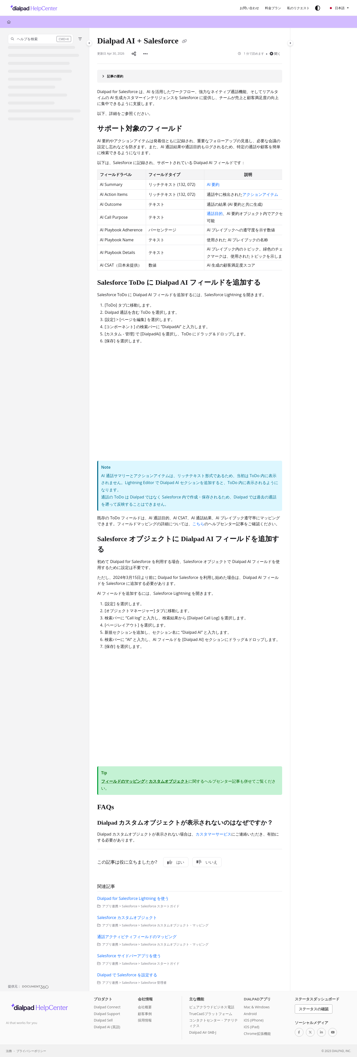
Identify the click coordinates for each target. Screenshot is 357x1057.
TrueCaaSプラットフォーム (210, 1013)
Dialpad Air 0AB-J (202, 1032)
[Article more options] (145, 54)
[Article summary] (189, 76)
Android (250, 1013)
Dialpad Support (107, 1013)
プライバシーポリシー (31, 1051)
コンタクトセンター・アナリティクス (213, 1023)
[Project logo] (32, 8)
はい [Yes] (175, 862)
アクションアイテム (260, 194)
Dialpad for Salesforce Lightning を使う (133, 898)
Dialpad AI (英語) (107, 1026)
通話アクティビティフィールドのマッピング (137, 936)
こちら (198, 524)
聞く (275, 53)
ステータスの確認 (313, 1008)
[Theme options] (318, 8)
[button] (40, 39)
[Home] (9, 21)
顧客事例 (145, 1013)
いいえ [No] (207, 862)
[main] (189, 509)
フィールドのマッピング (123, 781)
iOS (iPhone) (253, 1020)
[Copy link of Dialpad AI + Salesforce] (184, 42)
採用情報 (145, 1020)
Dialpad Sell (103, 1020)
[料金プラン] (273, 7)
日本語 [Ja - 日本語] (337, 8)
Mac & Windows (256, 1007)
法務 (9, 1051)
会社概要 (145, 1007)
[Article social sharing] (134, 54)
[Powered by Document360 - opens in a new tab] (28, 986)
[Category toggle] (89, 43)
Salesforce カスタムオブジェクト (127, 917)
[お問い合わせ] (249, 7)
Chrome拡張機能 (257, 1033)
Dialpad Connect (107, 1007)
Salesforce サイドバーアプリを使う (129, 955)
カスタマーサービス (213, 834)
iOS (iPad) (251, 1026)
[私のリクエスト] (298, 7)
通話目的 (215, 213)
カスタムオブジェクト (168, 781)
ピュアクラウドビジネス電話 (211, 1007)
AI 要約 (213, 184)
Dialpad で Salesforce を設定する (127, 975)
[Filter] (80, 39)
